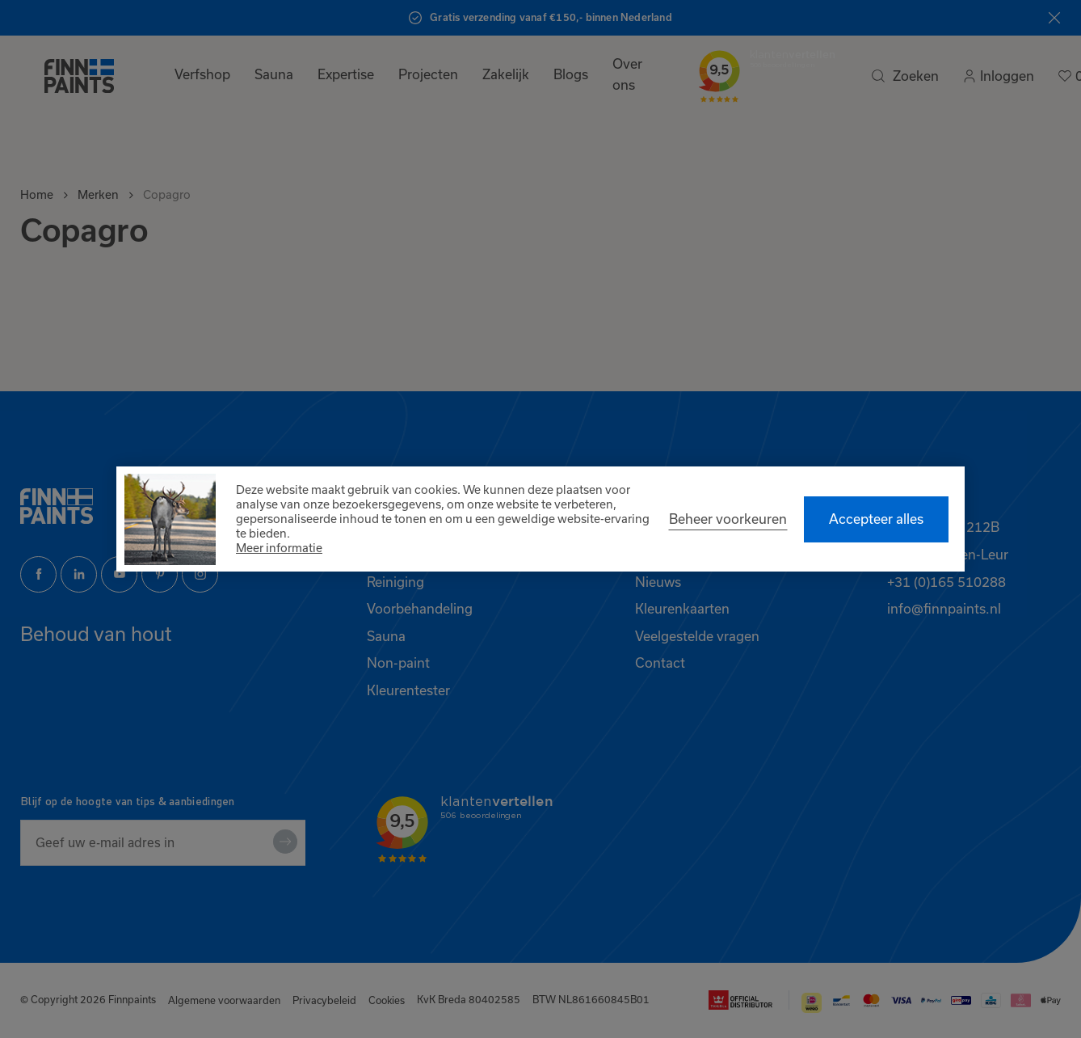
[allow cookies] (876, 519)
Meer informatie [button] (279, 548)
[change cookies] (728, 519)
